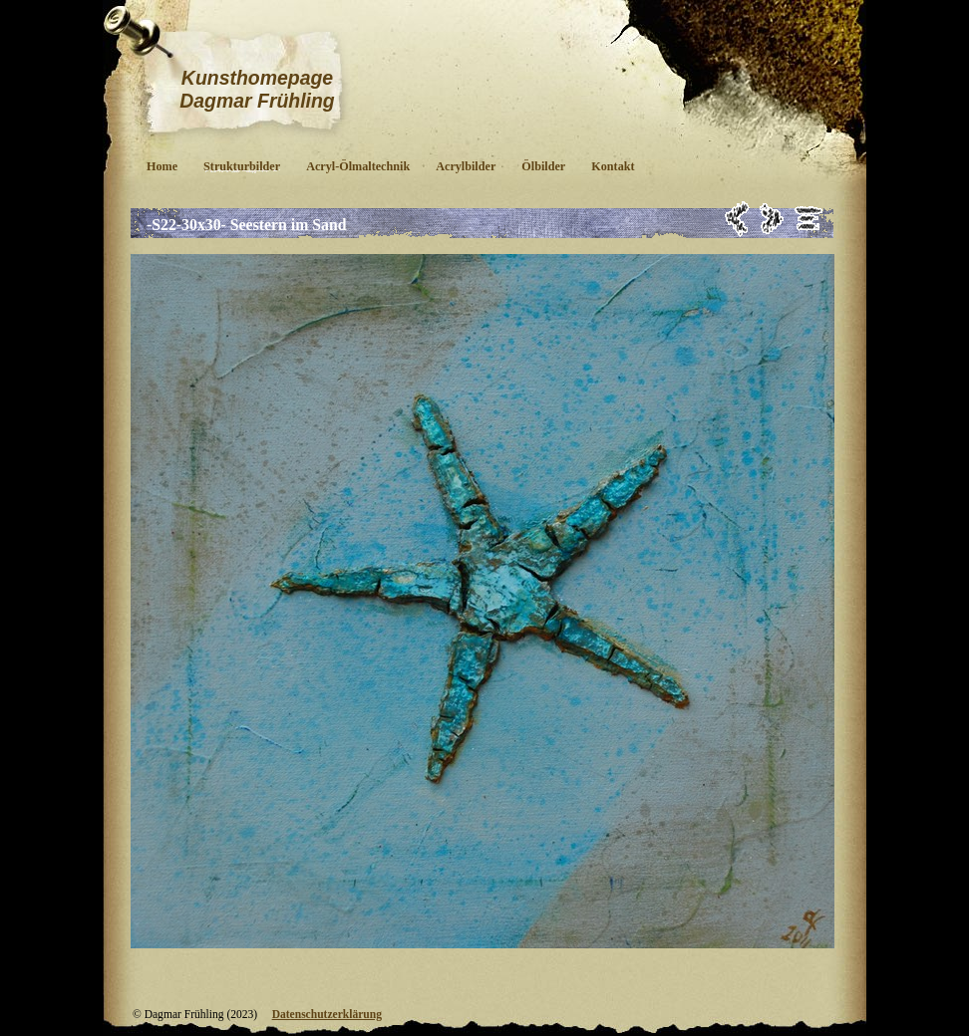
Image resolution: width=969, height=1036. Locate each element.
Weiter (772, 218)
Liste (809, 218)
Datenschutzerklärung (327, 1014)
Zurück (737, 218)
